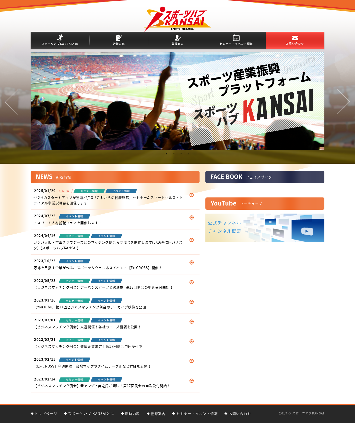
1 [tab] (166, 156)
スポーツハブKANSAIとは (60, 40)
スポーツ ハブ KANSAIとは (91, 413)
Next (343, 102)
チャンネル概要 (224, 231)
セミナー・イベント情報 (236, 40)
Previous (11, 102)
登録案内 (178, 40)
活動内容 (119, 40)
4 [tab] (188, 156)
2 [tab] (173, 156)
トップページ (46, 413)
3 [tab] (181, 156)
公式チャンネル (224, 222)
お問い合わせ (295, 41)
